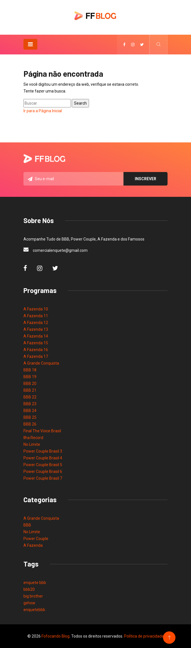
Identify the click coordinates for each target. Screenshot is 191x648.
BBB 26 (29, 424)
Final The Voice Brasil (42, 431)
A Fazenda (33, 545)
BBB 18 (29, 370)
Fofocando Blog (56, 636)
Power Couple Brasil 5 (42, 464)
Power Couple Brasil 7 (42, 478)
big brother (33, 596)
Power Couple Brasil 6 (42, 471)
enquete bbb (34, 582)
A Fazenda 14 (35, 336)
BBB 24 (29, 410)
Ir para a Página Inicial (42, 111)
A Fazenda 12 (35, 322)
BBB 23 (29, 404)
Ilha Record (33, 437)
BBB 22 (29, 397)
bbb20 (29, 589)
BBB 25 (29, 417)
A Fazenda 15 (35, 343)
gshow (29, 603)
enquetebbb (34, 609)
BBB (27, 525)
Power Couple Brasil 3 (42, 451)
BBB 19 (29, 376)
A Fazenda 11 (35, 316)
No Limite (31, 444)
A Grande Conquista (41, 363)
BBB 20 (29, 383)
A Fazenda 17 (35, 356)
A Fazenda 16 (35, 349)
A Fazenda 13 (35, 329)
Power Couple (35, 538)
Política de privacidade (144, 636)
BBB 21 (29, 390)
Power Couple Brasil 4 (42, 458)
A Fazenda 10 (35, 309)
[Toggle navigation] (30, 44)
